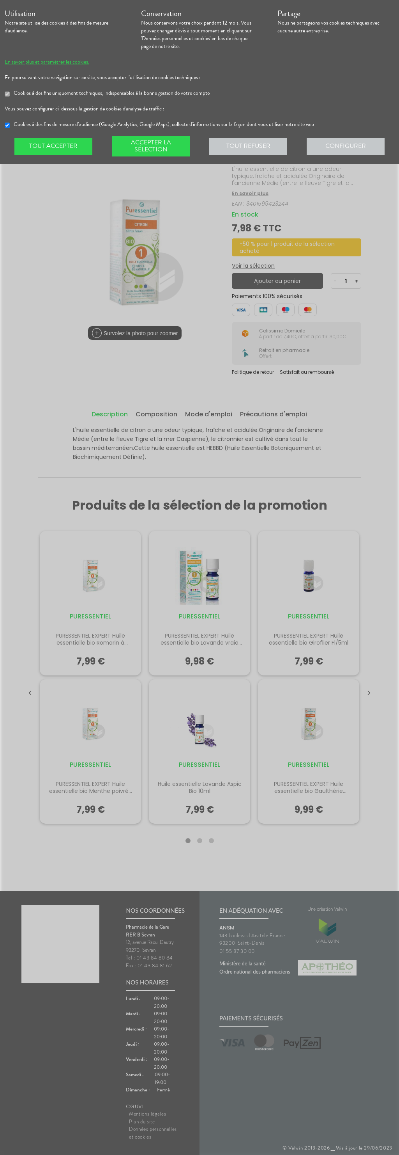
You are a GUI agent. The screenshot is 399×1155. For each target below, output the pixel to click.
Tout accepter (53, 146)
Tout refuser (248, 146)
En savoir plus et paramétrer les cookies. (47, 62)
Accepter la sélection (151, 146)
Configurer (345, 146)
